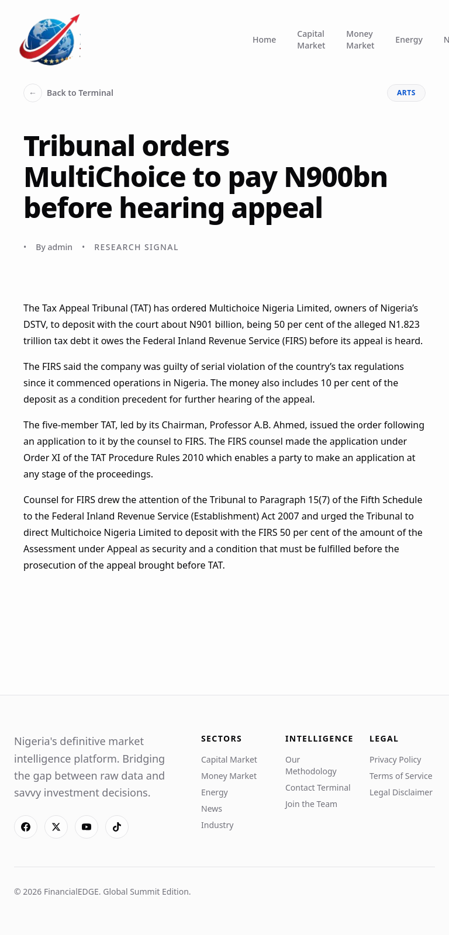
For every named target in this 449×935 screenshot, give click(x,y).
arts (406, 93)
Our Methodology (311, 765)
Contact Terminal (318, 787)
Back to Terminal (68, 93)
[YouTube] (86, 827)
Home (264, 39)
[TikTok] (117, 827)
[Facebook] (25, 827)
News (211, 808)
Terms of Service (401, 775)
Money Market (360, 39)
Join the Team (311, 803)
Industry (217, 824)
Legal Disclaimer (401, 792)
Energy (408, 39)
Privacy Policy (395, 759)
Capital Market (311, 39)
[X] (56, 827)
